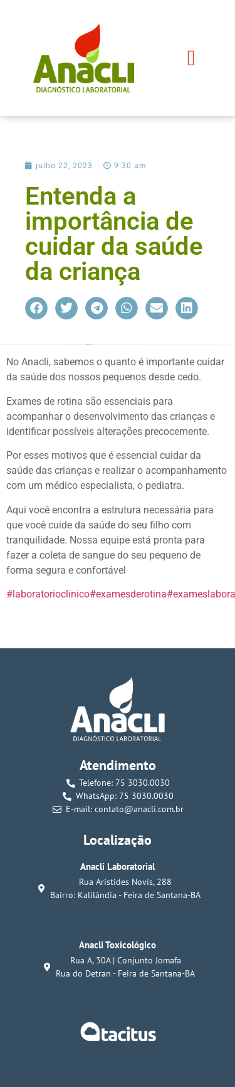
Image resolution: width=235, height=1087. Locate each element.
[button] (191, 58)
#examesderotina (128, 594)
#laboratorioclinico (48, 594)
